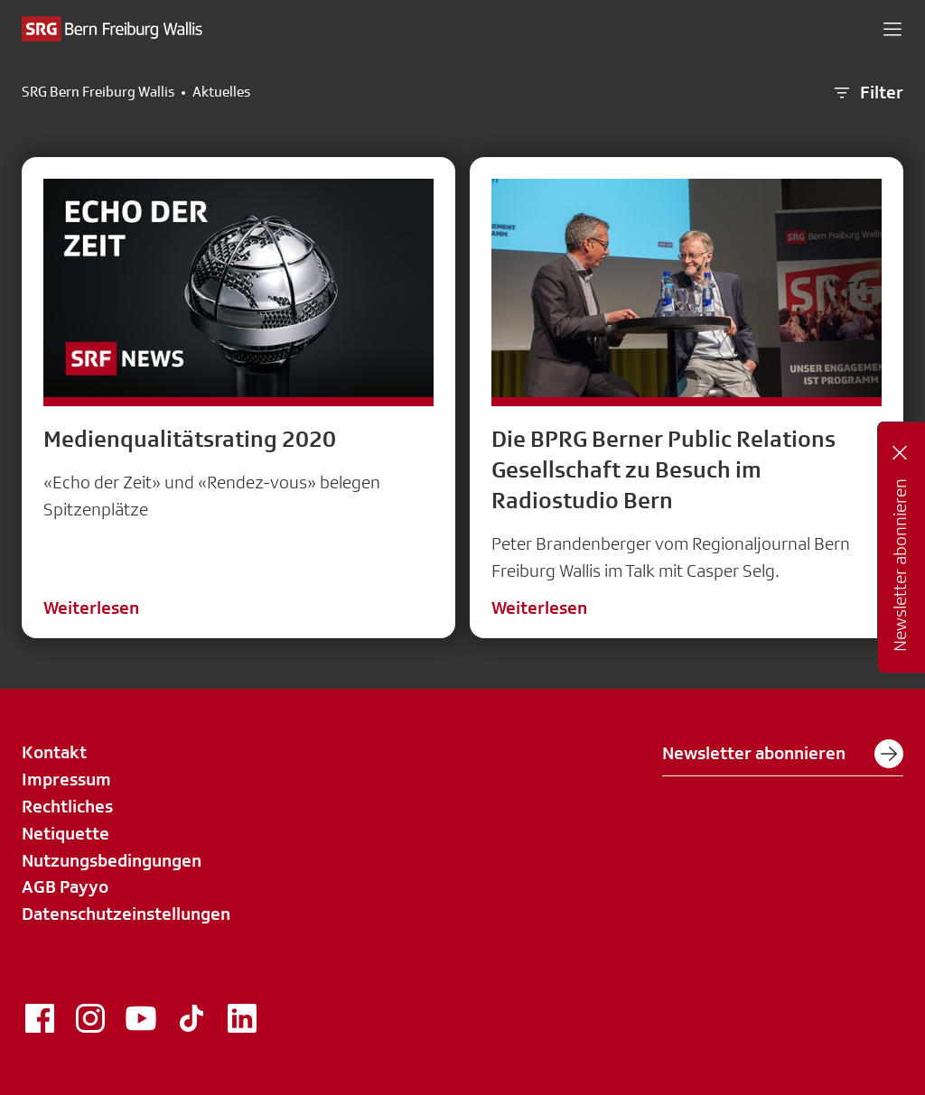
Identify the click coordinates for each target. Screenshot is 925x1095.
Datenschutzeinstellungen (126, 913)
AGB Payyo (65, 886)
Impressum (66, 779)
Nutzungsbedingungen (111, 860)
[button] (892, 29)
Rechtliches (67, 806)
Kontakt (54, 752)
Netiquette (65, 833)
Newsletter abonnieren (782, 753)
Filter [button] (867, 93)
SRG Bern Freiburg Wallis (98, 92)
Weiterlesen (91, 608)
